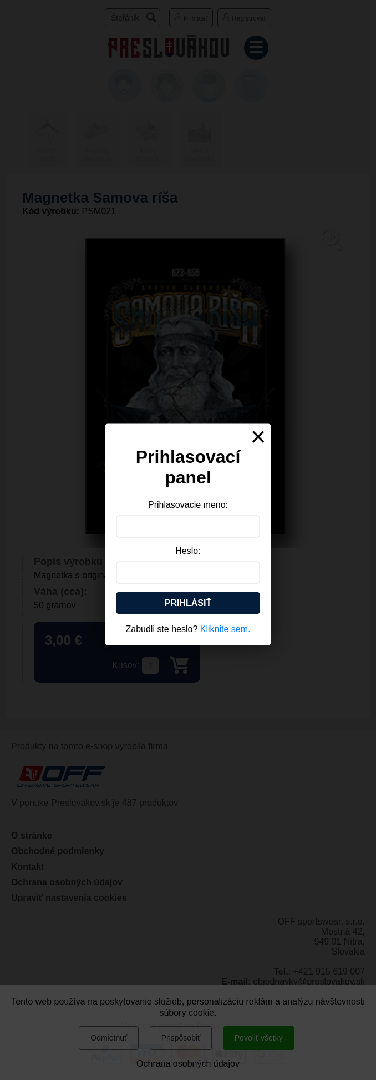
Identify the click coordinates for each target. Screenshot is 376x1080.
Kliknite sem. (225, 628)
